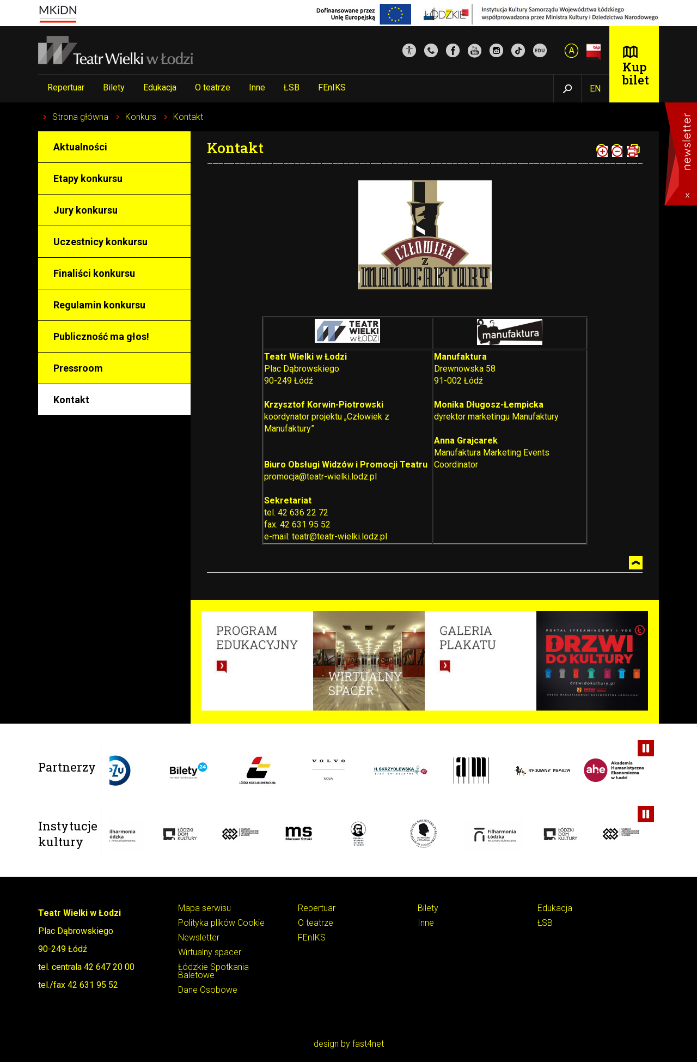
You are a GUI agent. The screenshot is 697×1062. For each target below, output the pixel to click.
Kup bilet (635, 73)
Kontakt (188, 117)
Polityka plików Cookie (221, 923)
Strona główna (80, 117)
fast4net (368, 1044)
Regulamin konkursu (99, 305)
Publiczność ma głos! (101, 336)
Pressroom (78, 368)
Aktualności (80, 147)
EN (595, 88)
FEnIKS (332, 87)
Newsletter (198, 938)
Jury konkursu (85, 210)
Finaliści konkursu (94, 273)
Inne (257, 87)
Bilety (114, 87)
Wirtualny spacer (209, 952)
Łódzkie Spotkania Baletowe (213, 971)
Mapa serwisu (204, 908)
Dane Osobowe (207, 990)
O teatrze (212, 87)
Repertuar (65, 87)
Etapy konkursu (88, 178)
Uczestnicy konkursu (100, 241)
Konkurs (140, 117)
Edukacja (159, 87)
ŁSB (291, 87)
